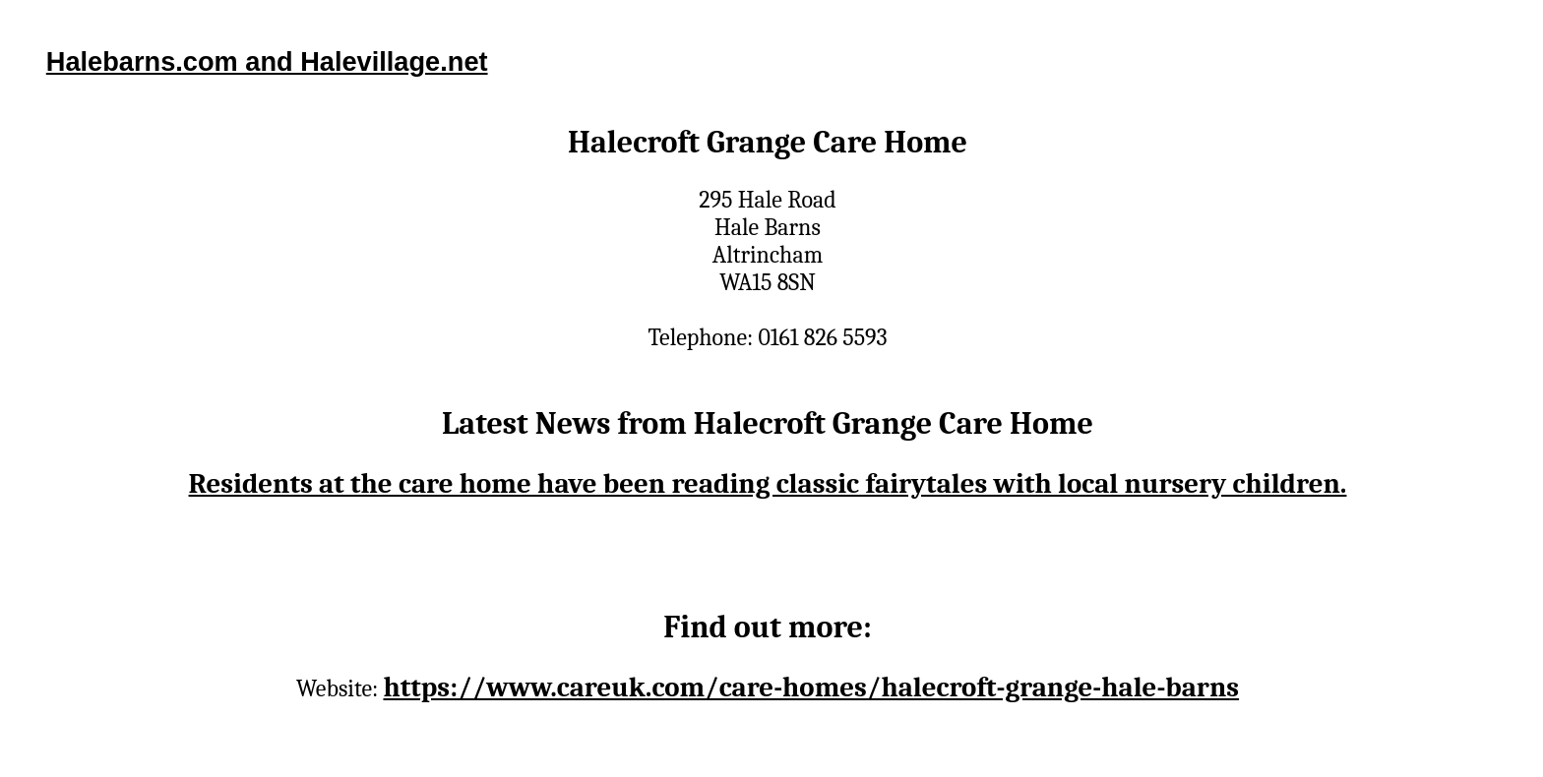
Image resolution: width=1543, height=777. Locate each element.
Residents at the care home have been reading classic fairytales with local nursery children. (768, 483)
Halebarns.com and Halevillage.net (267, 61)
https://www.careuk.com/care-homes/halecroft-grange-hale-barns (811, 687)
